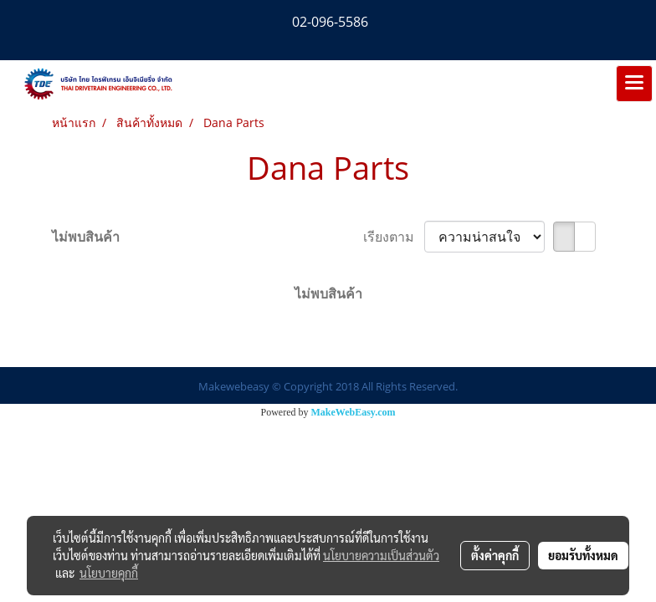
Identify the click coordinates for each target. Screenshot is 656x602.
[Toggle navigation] (634, 83)
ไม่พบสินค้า (86, 236)
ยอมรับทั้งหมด (583, 555)
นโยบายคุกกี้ (108, 572)
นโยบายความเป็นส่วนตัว (381, 555)
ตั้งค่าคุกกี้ (495, 555)
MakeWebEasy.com (353, 412)
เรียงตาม (393, 236)
